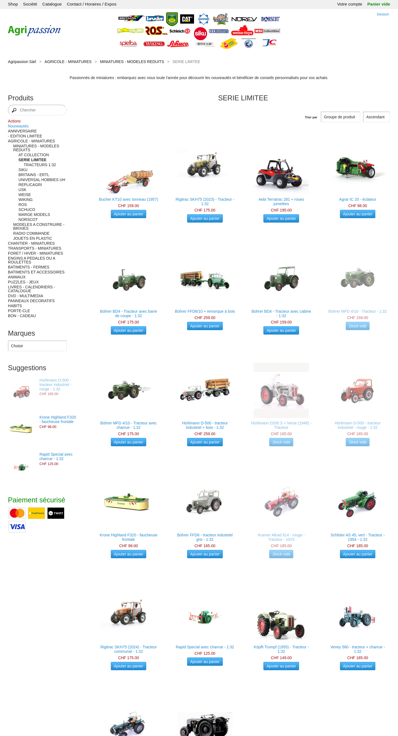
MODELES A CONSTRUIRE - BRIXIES (38, 226)
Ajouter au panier (128, 214)
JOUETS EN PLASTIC (32, 238)
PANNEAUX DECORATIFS (31, 301)
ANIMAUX (17, 277)
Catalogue (52, 4)
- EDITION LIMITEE (25, 136)
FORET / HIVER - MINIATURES (35, 253)
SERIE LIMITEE (32, 160)
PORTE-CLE (19, 311)
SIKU (23, 170)
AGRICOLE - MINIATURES (67, 61)
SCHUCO (27, 210)
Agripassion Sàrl (22, 61)
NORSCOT (28, 219)
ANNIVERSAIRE (22, 131)
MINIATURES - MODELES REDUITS (132, 61)
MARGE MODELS (34, 214)
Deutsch (383, 14)
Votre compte (349, 4)
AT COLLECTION (34, 155)
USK (23, 190)
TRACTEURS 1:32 (40, 165)
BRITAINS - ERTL (34, 175)
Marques (21, 333)
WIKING (26, 200)
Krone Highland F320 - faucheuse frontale (58, 419)
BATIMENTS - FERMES (28, 267)
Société (30, 4)
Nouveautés (18, 126)
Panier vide (378, 4)
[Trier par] (376, 117)
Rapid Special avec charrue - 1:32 (56, 456)
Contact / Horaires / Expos (92, 4)
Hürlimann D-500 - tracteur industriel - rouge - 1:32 (56, 384)
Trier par (311, 117)
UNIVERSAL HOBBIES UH (42, 180)
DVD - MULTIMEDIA (25, 296)
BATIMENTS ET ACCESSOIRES (36, 272)
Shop (13, 4)
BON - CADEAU (22, 316)
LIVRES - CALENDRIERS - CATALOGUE (31, 289)
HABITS (15, 306)
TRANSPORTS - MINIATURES (34, 248)
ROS (23, 205)
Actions (14, 121)
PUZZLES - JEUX (23, 282)
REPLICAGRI (30, 185)
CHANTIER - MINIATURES (31, 243)
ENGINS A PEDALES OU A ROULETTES (31, 260)
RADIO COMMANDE (31, 233)
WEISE (25, 195)
